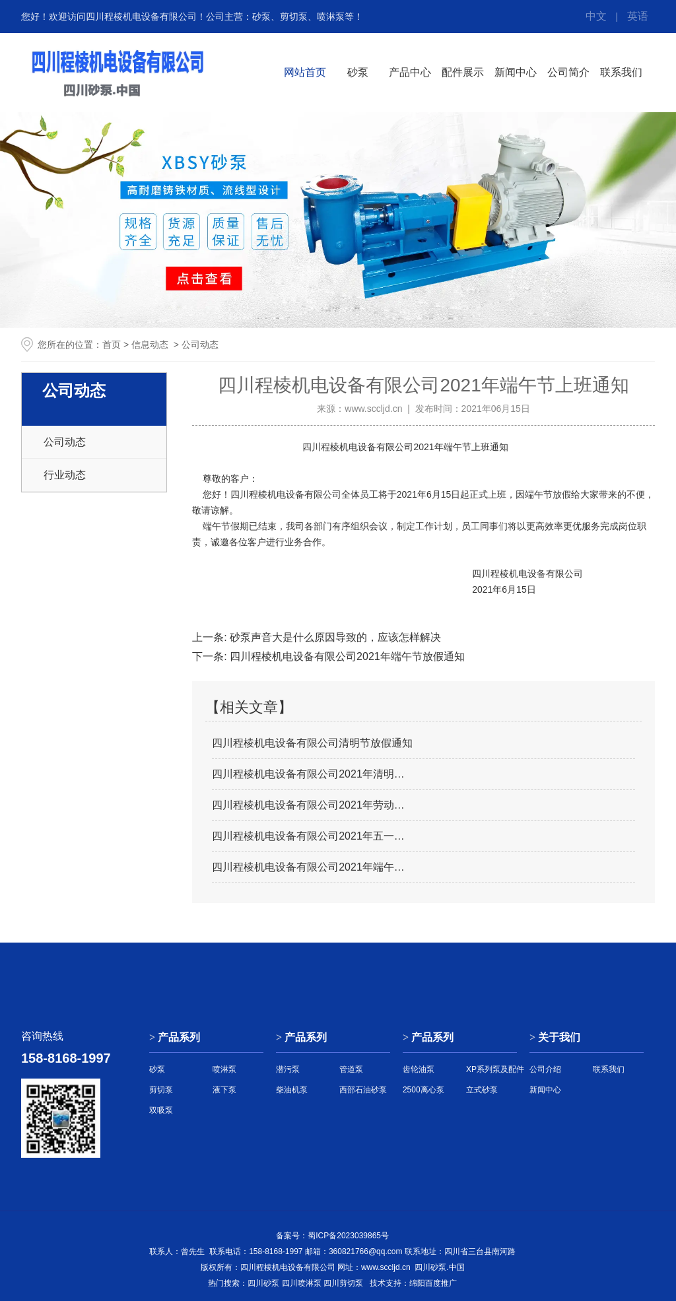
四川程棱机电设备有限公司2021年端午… (308, 867)
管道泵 (351, 1069)
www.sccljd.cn (373, 408)
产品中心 (410, 72)
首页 (111, 344)
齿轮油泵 (418, 1069)
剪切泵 (161, 1089)
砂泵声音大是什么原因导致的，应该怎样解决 (334, 637)
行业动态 (65, 475)
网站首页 (305, 72)
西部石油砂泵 (363, 1089)
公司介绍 (545, 1069)
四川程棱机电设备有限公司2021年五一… (308, 836)
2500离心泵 (423, 1089)
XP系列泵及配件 (495, 1069)
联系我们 (621, 72)
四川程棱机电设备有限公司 (357, 447)
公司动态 (65, 442)
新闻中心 (515, 72)
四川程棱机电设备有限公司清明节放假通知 (312, 743)
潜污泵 (288, 1069)
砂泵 (357, 72)
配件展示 (463, 72)
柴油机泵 (292, 1089)
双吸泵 (161, 1110)
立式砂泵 (482, 1089)
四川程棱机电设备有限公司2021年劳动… (308, 805)
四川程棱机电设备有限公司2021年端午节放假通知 (346, 656)
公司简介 (568, 72)
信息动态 (149, 344)
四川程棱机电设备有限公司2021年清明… (308, 774)
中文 (596, 16)
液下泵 (224, 1089)
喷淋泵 (224, 1069)
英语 (637, 16)
